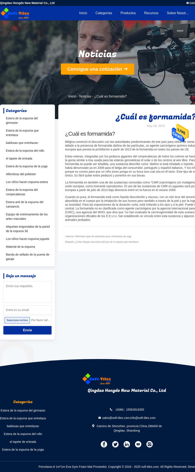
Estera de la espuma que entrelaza (22, 133)
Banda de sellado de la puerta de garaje (27, 257)
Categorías (103, 13)
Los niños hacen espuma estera (27, 182)
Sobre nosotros (178, 13)
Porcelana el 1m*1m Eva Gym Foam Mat (65, 466)
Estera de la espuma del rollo (25, 150)
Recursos (151, 13)
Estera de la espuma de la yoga (27, 166)
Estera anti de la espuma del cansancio (24, 204)
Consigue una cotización (94, 69)
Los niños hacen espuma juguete (27, 239)
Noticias (85, 96)
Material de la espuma (20, 246)
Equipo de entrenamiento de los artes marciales (27, 216)
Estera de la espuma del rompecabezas (22, 192)
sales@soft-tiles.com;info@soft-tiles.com (129, 417)
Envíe (27, 330)
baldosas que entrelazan (22, 142)
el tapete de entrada (19, 158)
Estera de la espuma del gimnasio (22, 120)
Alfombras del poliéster (21, 174)
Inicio (83, 13)
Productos (128, 13)
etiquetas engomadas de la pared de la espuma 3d (28, 229)
